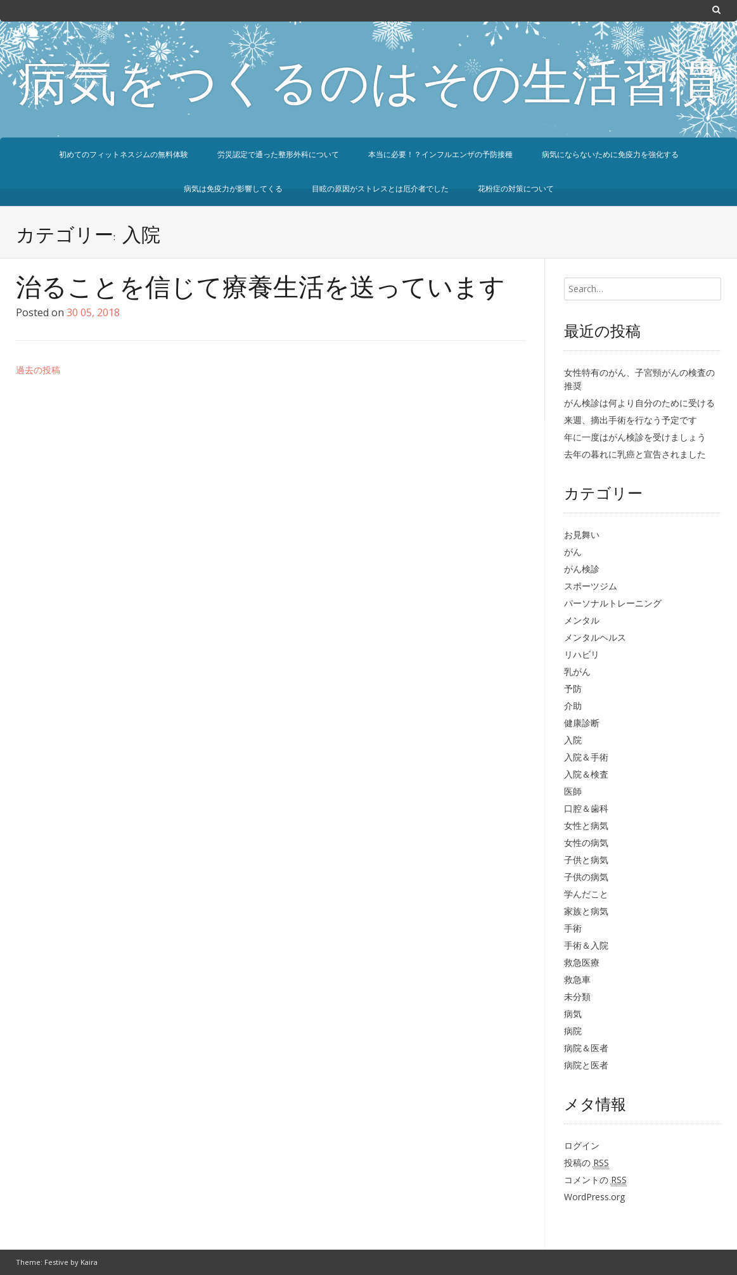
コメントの (595, 1180)
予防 (573, 688)
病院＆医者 (586, 1048)
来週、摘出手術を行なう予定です (630, 420)
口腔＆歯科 (586, 808)
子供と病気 (586, 860)
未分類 (577, 996)
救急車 (577, 979)
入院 (573, 740)
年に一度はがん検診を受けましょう (635, 437)
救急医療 (581, 962)
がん (573, 552)
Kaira (89, 1262)
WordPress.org (594, 1197)
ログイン (581, 1145)
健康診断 (581, 723)
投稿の (586, 1162)
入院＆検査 (586, 774)
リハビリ (581, 654)
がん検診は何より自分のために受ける (639, 403)
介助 (573, 706)
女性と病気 (586, 825)
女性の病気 (586, 842)
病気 (573, 1014)
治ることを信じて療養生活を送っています (260, 290)
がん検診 (581, 569)
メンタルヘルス (595, 637)
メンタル (581, 620)
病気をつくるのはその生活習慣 (369, 87)
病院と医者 (586, 1065)
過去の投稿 (38, 370)
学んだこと (586, 894)
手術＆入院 (586, 945)
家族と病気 (586, 911)
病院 (573, 1031)
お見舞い (581, 535)
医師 (573, 791)
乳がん (577, 671)
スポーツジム (590, 586)
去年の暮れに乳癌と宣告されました (635, 454)
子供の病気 (586, 877)
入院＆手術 (586, 757)
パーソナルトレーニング (613, 603)
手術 (573, 928)
